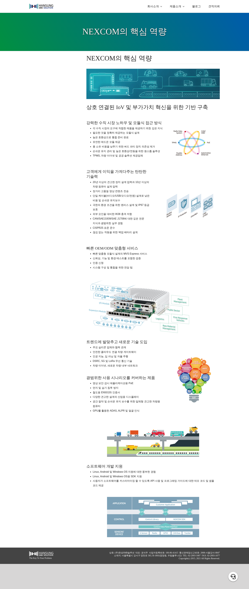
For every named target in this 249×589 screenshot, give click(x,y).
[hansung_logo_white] (41, 552)
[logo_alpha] (41, 5)
